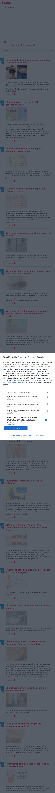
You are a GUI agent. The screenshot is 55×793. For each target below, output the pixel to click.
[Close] (51, 357)
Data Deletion (15, 436)
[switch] (46, 397)
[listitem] (27, 392)
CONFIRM (16, 428)
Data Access (27, 436)
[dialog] (27, 396)
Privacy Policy (39, 436)
